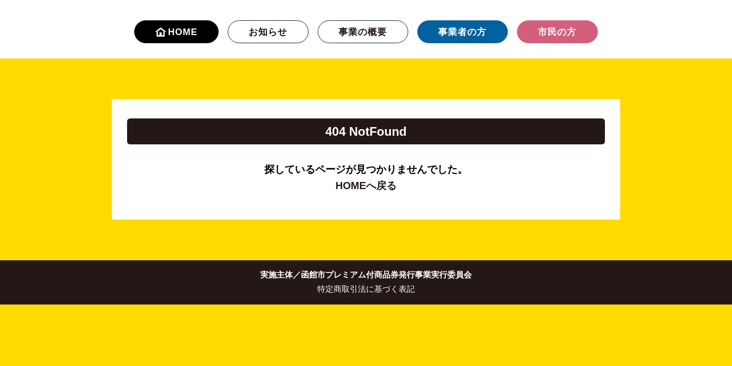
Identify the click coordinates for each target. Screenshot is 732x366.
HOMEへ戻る (366, 185)
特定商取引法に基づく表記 (366, 289)
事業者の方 (462, 32)
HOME (177, 32)
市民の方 (557, 32)
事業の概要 (363, 32)
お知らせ (268, 32)
